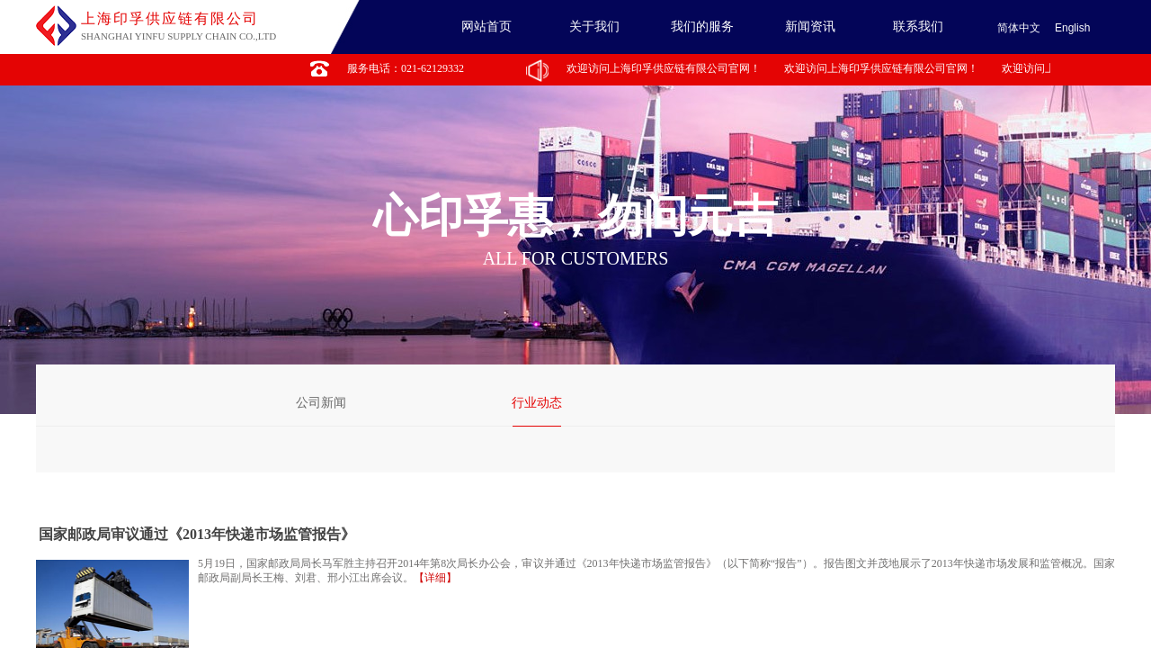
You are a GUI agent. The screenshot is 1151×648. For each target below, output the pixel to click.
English (1072, 28)
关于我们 (594, 26)
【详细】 (435, 578)
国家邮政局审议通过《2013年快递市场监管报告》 (197, 534)
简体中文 (1018, 28)
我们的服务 (702, 26)
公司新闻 (321, 403)
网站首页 (486, 26)
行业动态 (537, 403)
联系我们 (918, 26)
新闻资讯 (810, 26)
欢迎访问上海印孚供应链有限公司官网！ (665, 68)
